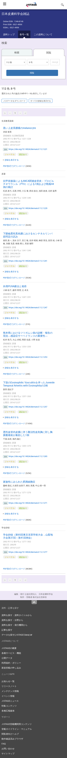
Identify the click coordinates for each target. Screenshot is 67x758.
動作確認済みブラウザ (12, 738)
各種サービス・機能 (11, 653)
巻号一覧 (24, 34)
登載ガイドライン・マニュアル (17, 728)
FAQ (4, 743)
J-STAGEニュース (10, 700)
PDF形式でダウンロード (14, 166)
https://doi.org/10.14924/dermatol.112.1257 (28, 406)
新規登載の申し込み (11, 667)
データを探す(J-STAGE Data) (17, 634)
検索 (16, 52)
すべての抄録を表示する (40, 101)
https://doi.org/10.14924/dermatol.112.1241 (28, 260)
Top (34, 602)
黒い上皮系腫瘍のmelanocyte (19, 128)
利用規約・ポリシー (11, 662)
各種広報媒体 (8, 710)
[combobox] (15, 62)
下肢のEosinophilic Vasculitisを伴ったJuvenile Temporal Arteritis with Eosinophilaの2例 (28, 384)
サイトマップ (8, 753)
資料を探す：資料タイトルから (17, 615)
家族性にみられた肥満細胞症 (19, 481)
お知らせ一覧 (8, 681)
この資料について (43, 34)
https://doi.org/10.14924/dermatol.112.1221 (28, 149)
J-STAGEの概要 (9, 648)
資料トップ (9, 34)
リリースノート (9, 686)
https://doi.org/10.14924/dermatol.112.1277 (28, 552)
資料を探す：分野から (12, 620)
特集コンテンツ (9, 705)
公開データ (7, 657)
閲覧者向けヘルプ (10, 733)
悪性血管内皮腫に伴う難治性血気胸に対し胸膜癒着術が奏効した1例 (27, 433)
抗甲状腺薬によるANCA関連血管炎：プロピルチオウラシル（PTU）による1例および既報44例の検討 (28, 184)
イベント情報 (8, 695)
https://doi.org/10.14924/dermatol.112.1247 (28, 307)
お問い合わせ (8, 748)
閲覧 (48, 52)
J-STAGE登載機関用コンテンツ (17, 724)
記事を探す (7, 629)
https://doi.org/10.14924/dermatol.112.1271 (28, 502)
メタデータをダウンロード (14, 101)
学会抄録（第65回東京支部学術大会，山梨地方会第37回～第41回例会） (28, 536)
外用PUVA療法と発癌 (15, 286)
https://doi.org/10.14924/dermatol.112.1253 (28, 357)
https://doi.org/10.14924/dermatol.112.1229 (28, 208)
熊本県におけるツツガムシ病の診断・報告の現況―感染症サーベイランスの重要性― (27, 334)
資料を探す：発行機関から (14, 624)
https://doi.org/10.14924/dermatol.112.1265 (28, 456)
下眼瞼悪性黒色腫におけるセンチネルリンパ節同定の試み (27, 235)
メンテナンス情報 (10, 691)
